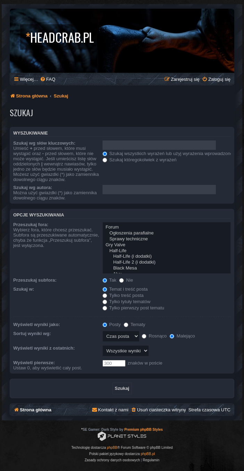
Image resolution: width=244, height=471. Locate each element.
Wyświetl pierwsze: (34, 362)
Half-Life (166, 251)
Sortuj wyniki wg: (32, 333)
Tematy (134, 324)
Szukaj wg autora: (32, 187)
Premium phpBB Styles (143, 429)
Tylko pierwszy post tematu (133, 307)
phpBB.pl (148, 454)
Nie (126, 280)
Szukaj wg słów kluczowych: (44, 143)
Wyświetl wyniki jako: (36, 324)
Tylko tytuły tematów (127, 301)
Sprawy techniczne (166, 239)
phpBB (112, 447)
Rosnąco (154, 336)
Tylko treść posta (123, 295)
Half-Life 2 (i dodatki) (166, 262)
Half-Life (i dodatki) (166, 256)
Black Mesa (166, 268)
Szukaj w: (23, 289)
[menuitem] (47, 79)
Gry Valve (166, 245)
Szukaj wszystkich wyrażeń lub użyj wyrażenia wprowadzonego (170, 153)
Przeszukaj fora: (30, 224)
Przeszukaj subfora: (35, 280)
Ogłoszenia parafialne (166, 233)
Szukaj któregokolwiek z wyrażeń (140, 159)
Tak (109, 280)
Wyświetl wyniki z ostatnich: (44, 348)
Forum (166, 227)
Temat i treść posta (125, 289)
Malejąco (182, 336)
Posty (112, 324)
